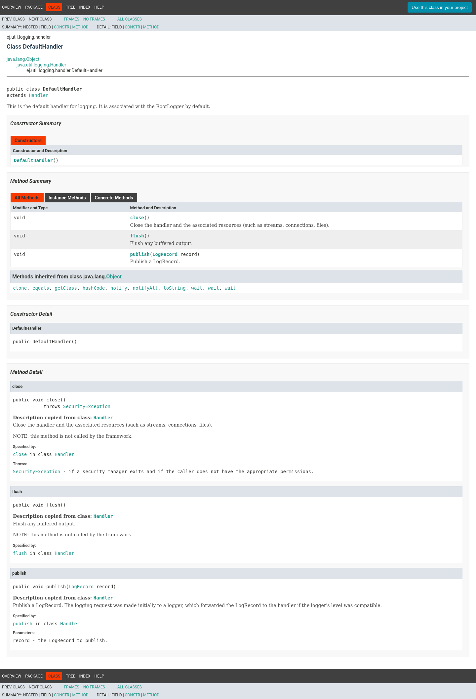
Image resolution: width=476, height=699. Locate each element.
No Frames (94, 19)
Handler (38, 95)
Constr (61, 27)
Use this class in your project (440, 7)
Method (80, 27)
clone (20, 288)
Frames (71, 19)
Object (114, 276)
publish (140, 254)
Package (34, 7)
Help (99, 7)
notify (118, 288)
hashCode (94, 288)
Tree (70, 7)
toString (174, 288)
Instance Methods (67, 197)
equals (40, 288)
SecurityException (86, 406)
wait (197, 288)
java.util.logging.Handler (41, 64)
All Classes (129, 19)
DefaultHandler (33, 160)
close (137, 217)
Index (85, 7)
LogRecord (165, 254)
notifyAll (145, 288)
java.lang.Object (23, 59)
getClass (66, 288)
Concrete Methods (114, 197)
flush (137, 235)
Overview (11, 7)
